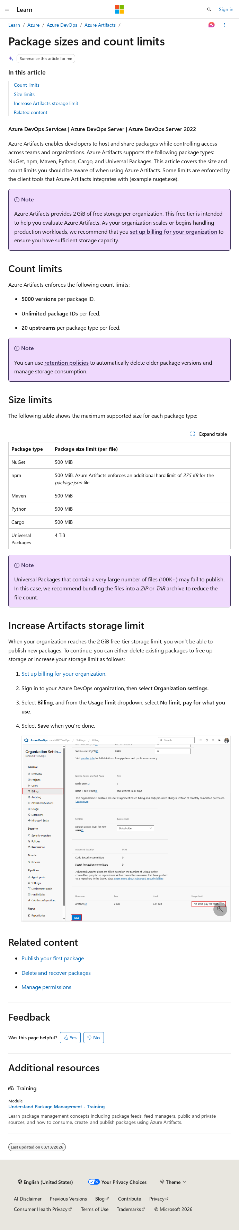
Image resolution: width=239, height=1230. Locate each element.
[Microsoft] (119, 9)
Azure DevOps (62, 24)
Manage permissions (46, 986)
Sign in (226, 9)
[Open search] (209, 9)
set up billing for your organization (173, 231)
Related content (30, 112)
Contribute (129, 1198)
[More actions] (225, 25)
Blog (100, 1198)
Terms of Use (94, 1209)
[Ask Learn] (212, 25)
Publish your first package (52, 958)
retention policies (66, 362)
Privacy (157, 1198)
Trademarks (129, 1209)
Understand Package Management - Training (56, 1106)
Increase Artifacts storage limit (46, 103)
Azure (33, 24)
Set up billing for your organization (63, 673)
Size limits (24, 94)
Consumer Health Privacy (41, 1209)
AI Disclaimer (28, 1198)
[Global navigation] (7, 9)
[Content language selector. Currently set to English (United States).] (45, 1182)
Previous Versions (68, 1198)
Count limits (26, 84)
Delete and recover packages (56, 972)
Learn (14, 24)
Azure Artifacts (100, 24)
